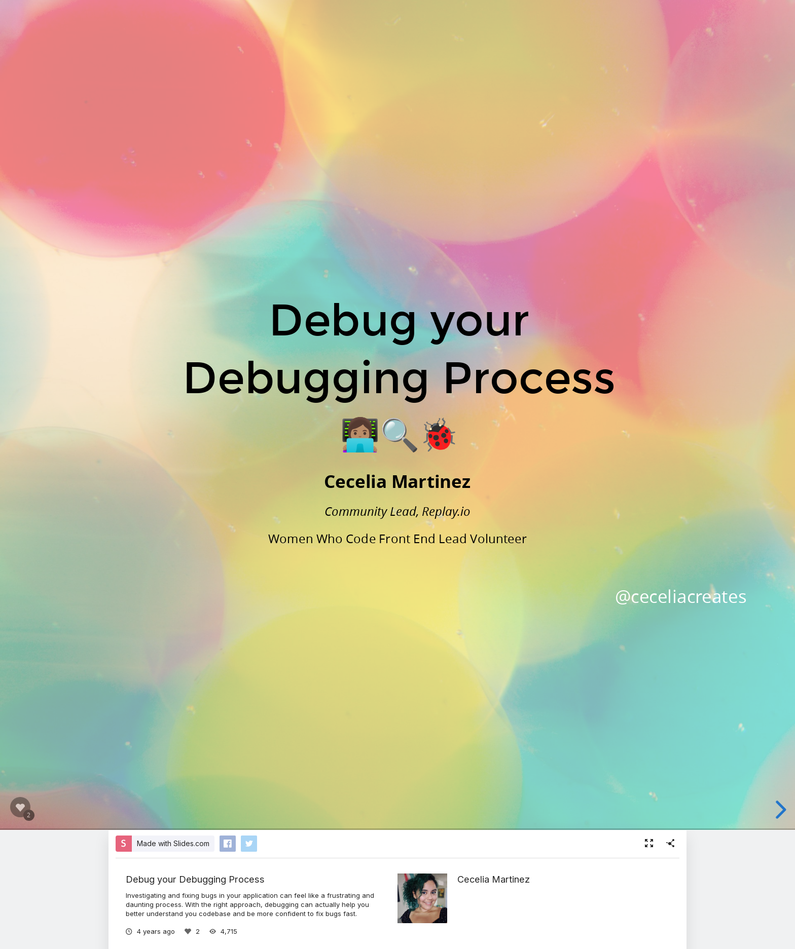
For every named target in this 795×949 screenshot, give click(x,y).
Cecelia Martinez (493, 879)
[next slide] (779, 810)
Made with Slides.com (173, 843)
